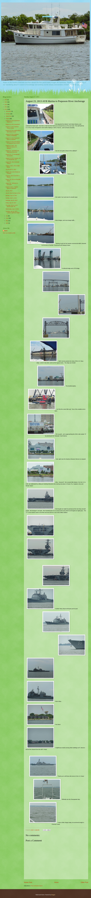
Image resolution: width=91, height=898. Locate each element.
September (9, 116)
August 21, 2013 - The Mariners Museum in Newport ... (11, 147)
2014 (6, 107)
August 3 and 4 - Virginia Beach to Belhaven (12, 187)
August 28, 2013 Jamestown (13, 124)
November (8, 111)
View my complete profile (9, 233)
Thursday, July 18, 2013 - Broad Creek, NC (12, 206)
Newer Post (28, 882)
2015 (6, 104)
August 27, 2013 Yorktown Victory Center (12, 127)
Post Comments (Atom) (36, 885)
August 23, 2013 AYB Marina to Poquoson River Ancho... (13, 142)
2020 (6, 102)
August (8, 118)
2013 (6, 109)
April (7, 223)
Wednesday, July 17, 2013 (12, 209)
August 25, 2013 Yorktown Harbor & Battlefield (12, 135)
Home (56, 882)
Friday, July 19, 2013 (11, 202)
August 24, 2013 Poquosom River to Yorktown (12, 138)
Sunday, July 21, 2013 (11, 198)
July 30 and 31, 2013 (11, 169)
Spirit (5, 230)
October (8, 113)
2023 (6, 99)
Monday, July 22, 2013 (11, 195)
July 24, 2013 (9, 190)
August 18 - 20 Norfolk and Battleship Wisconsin (12, 151)
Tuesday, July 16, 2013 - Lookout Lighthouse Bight (13, 212)
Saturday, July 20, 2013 (11, 200)
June (7, 218)
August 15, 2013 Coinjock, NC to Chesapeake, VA (13, 159)
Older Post (84, 882)
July (7, 215)
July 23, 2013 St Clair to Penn (13, 193)
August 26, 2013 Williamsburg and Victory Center (13, 131)
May (7, 220)
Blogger (53, 894)
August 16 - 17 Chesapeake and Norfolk (13, 155)
